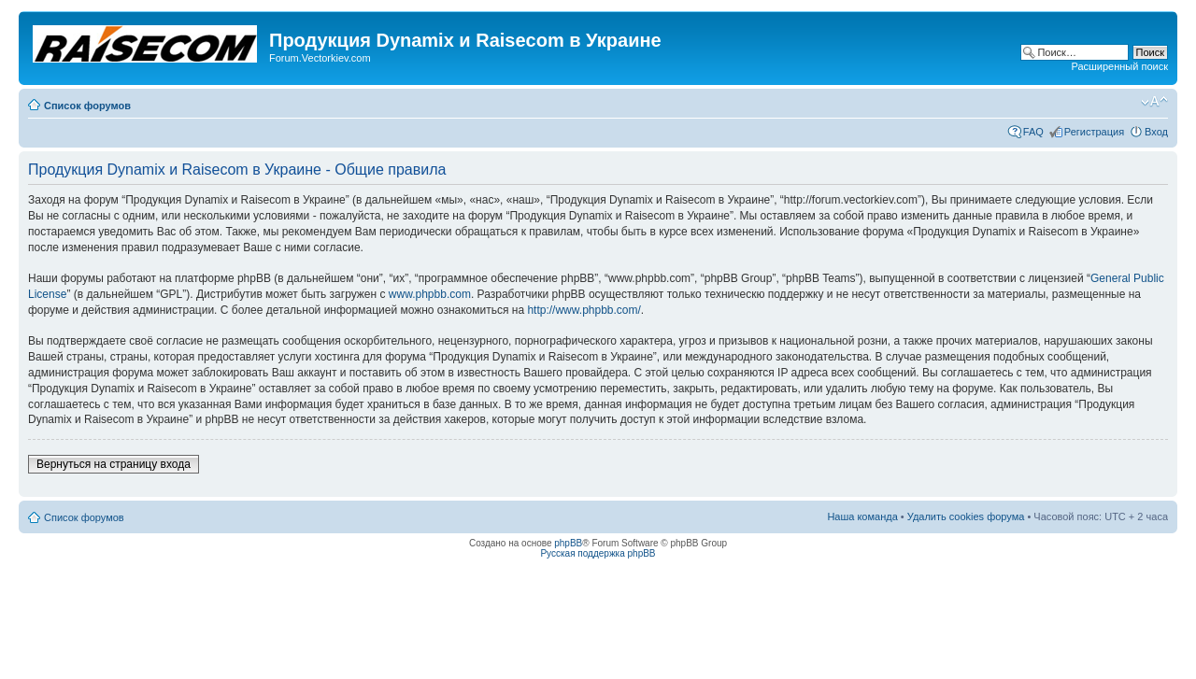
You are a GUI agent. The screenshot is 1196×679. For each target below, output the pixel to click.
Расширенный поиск (1119, 66)
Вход (1156, 131)
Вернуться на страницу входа (113, 464)
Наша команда (862, 516)
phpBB (568, 543)
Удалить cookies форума (966, 516)
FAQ (1033, 131)
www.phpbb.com (430, 294)
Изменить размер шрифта (1154, 101)
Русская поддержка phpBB (597, 553)
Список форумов (87, 105)
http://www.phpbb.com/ (583, 310)
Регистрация (1094, 131)
